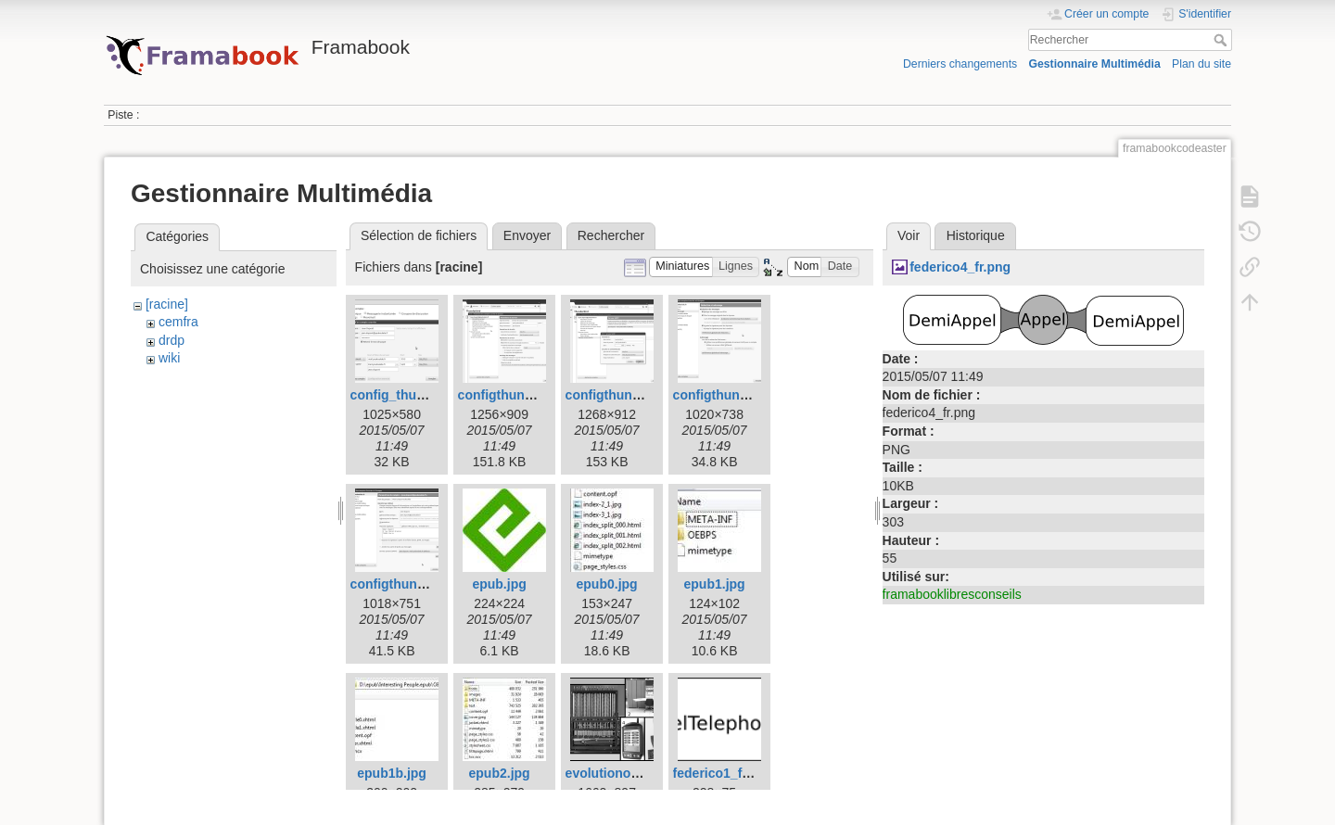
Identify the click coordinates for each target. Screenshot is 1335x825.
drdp (171, 340)
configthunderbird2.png (531, 394)
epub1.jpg (714, 584)
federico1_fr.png (723, 773)
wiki (169, 357)
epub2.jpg (499, 773)
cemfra (178, 321)
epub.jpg (499, 584)
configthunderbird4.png (746, 394)
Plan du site (1201, 63)
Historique (976, 235)
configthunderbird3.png (639, 394)
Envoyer (527, 235)
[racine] (167, 304)
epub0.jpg (607, 584)
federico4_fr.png (960, 267)
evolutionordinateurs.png (644, 773)
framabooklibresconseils (952, 594)
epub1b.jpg (391, 773)
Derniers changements (960, 63)
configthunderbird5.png (423, 584)
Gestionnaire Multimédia (1094, 63)
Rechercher (1222, 39)
